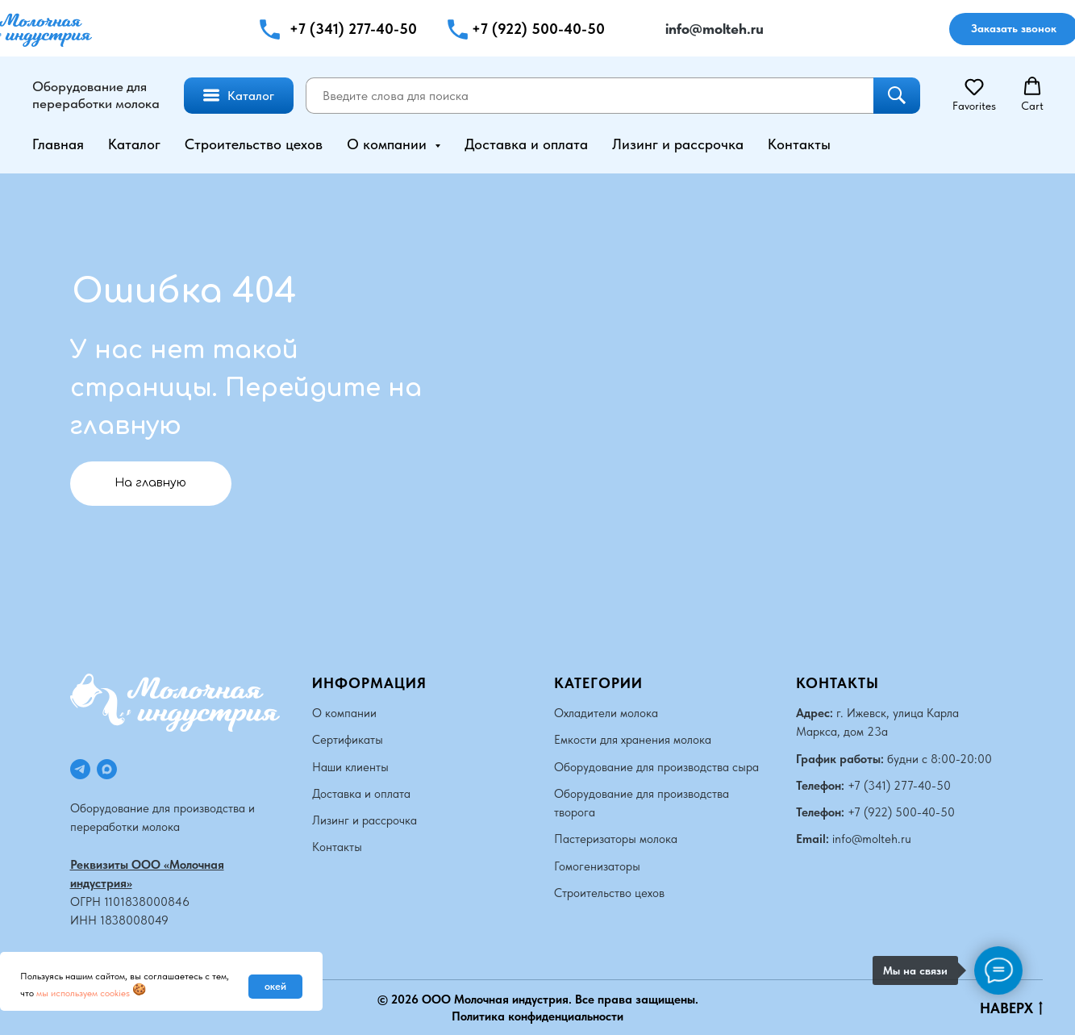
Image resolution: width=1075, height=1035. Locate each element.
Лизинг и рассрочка (678, 144)
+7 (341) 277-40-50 (353, 28)
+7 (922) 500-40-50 (538, 28)
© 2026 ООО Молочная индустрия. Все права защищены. (537, 999)
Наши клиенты (350, 766)
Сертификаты (347, 739)
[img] (644, 29)
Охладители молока (606, 712)
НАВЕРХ (1011, 1008)
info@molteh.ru (871, 839)
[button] (457, 29)
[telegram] (80, 768)
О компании (344, 712)
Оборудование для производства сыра (656, 766)
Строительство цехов (254, 144)
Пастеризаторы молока (615, 839)
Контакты (799, 144)
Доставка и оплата (526, 144)
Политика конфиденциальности (537, 1015)
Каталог (134, 144)
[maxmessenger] (107, 768)
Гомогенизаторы (597, 865)
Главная (58, 144)
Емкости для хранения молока (632, 739)
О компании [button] (389, 144)
